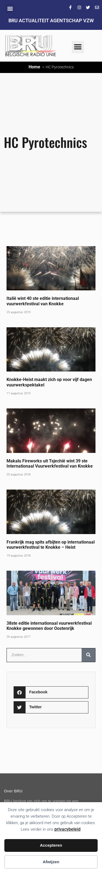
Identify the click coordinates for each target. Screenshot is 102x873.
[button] (9, 8)
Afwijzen (51, 861)
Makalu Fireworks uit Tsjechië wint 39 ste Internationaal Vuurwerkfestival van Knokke (50, 463)
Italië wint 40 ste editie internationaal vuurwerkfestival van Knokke (43, 301)
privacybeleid (67, 829)
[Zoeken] (88, 655)
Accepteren (51, 845)
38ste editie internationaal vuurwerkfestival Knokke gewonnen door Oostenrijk (49, 626)
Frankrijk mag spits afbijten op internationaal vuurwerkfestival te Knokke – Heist (51, 544)
